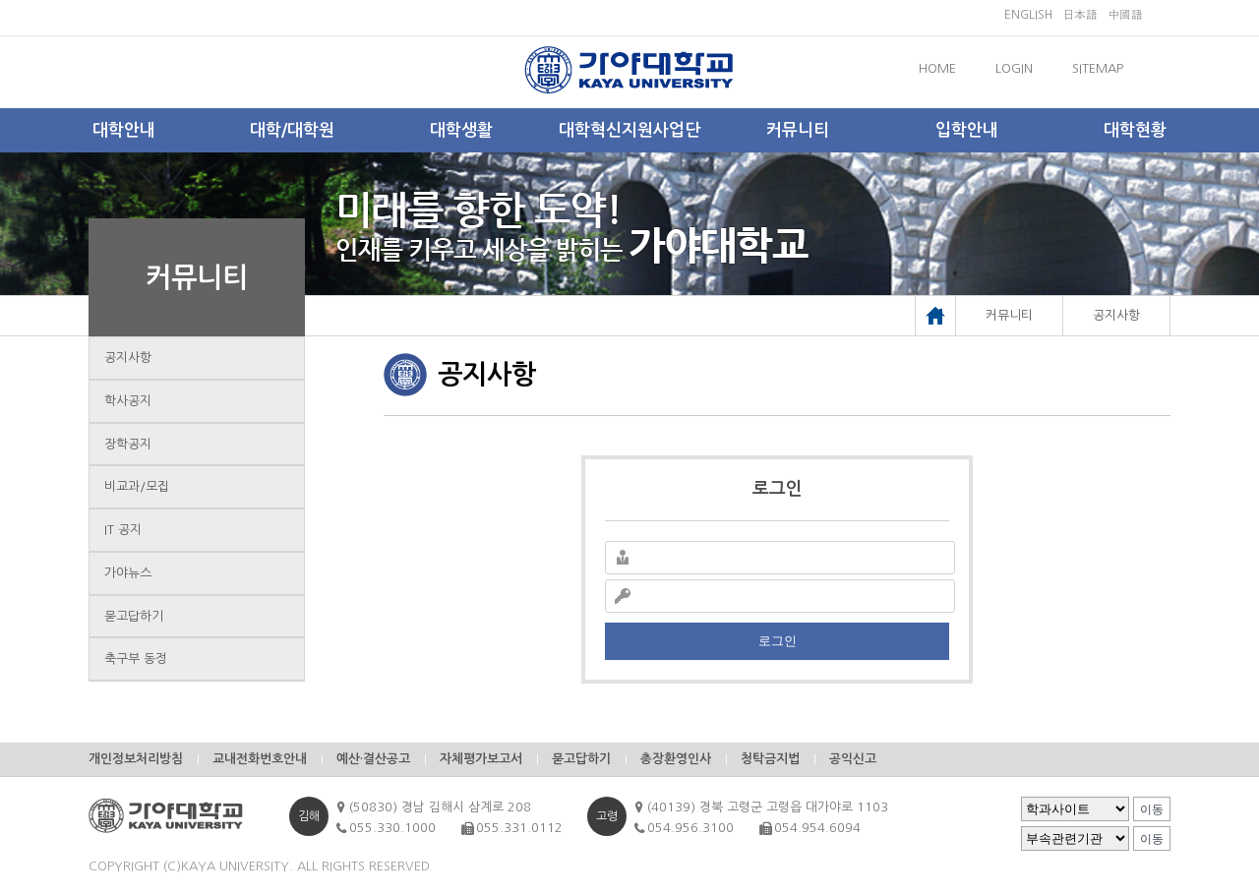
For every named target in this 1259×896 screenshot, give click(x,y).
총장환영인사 (675, 758)
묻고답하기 (133, 616)
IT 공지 (123, 529)
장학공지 (127, 444)
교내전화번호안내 (259, 758)
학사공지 (127, 400)
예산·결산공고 (373, 758)
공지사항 (127, 357)
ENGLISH (1028, 15)
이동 (1152, 809)
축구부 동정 (135, 658)
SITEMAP (1097, 68)
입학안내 (966, 130)
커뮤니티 (797, 130)
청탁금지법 (770, 758)
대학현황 (1135, 130)
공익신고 (852, 758)
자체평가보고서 (481, 758)
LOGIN (1014, 68)
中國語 (1125, 15)
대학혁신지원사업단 (629, 130)
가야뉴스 (127, 573)
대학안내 (123, 130)
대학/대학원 (292, 130)
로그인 (777, 640)
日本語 (1080, 15)
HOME (937, 68)
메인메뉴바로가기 (0, 0)
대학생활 (461, 130)
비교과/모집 (136, 486)
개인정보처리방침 (136, 758)
